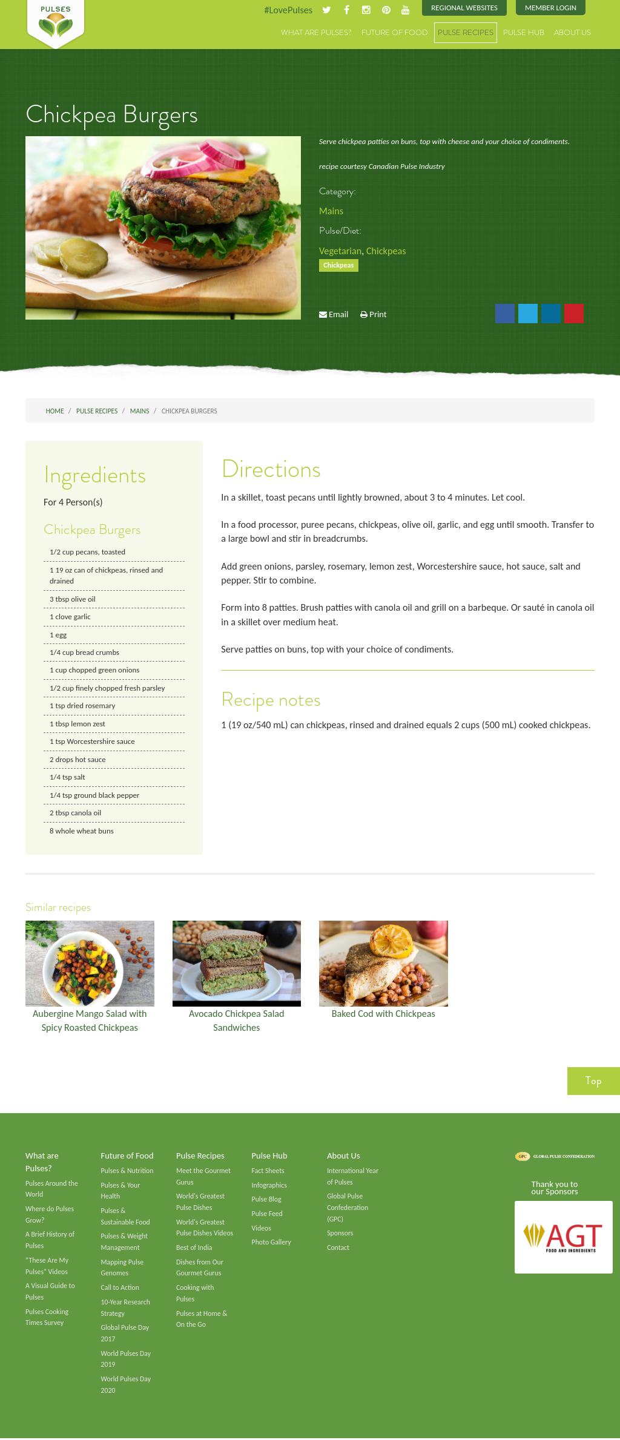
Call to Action (120, 1288)
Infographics (269, 1186)
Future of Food (394, 33)
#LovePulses (287, 10)
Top (593, 1081)
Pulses (55, 25)
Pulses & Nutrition (127, 1171)
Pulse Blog (267, 1200)
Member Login (550, 7)
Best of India (194, 1248)
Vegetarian (340, 251)
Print (377, 314)
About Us (572, 33)
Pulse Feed (267, 1215)
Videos (261, 1229)
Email (338, 314)
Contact (338, 1248)
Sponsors (340, 1234)
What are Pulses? (316, 33)
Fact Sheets (268, 1171)
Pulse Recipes (465, 33)
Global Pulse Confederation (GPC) (347, 1208)
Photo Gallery (271, 1243)
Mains (331, 211)
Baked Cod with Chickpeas (383, 1014)
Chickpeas (386, 251)
